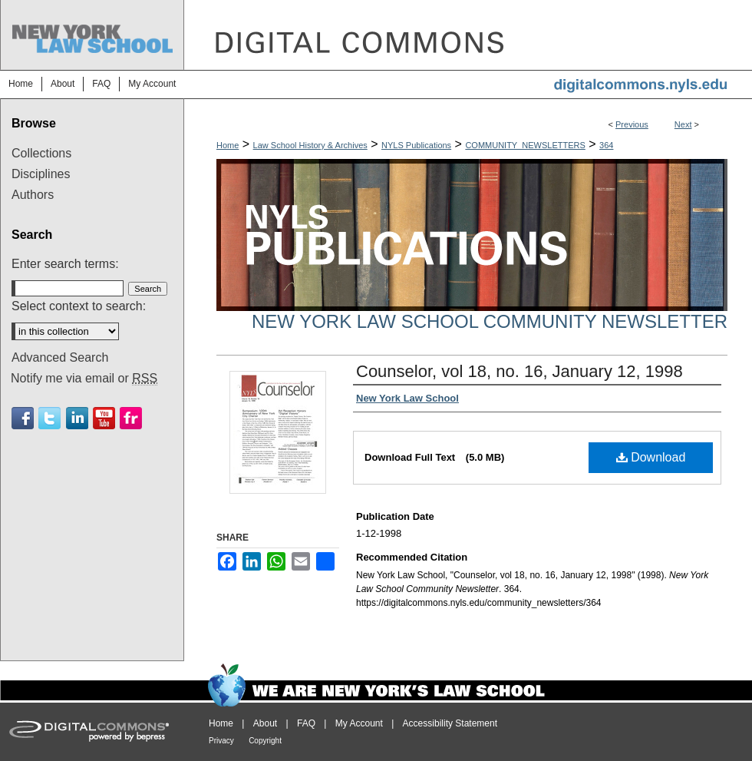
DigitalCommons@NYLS (468, 35)
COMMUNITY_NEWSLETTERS (525, 145)
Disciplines (41, 173)
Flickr (131, 418)
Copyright (265, 740)
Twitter (49, 418)
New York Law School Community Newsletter (489, 321)
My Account (359, 723)
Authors (33, 194)
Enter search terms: (65, 263)
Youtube (104, 418)
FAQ (306, 723)
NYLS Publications (416, 145)
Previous (631, 124)
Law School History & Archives (310, 145)
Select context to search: (79, 306)
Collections (41, 153)
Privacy (221, 740)
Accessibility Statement (450, 723)
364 (606, 145)
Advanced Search (60, 357)
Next (683, 124)
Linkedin (77, 418)
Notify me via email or (84, 378)
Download (651, 457)
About (265, 723)
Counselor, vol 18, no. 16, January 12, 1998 (519, 371)
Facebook (23, 418)
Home (227, 145)
